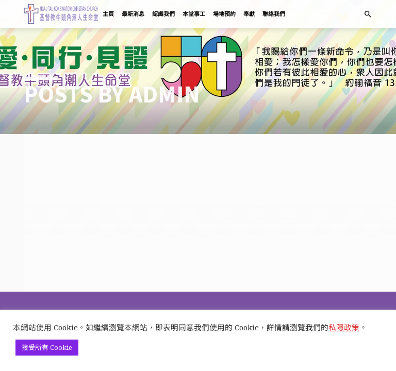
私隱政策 (343, 327)
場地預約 (224, 14)
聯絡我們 (273, 14)
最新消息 (133, 14)
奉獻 (249, 14)
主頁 (108, 14)
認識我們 (163, 14)
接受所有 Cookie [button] (47, 347)
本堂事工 (194, 14)
